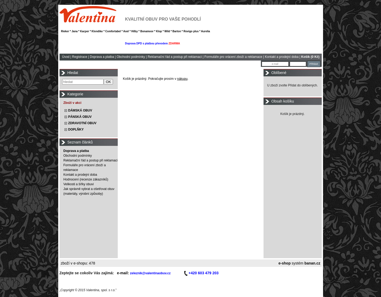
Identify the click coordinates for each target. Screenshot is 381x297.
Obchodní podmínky (131, 57)
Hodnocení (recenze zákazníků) (86, 179)
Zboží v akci (72, 103)
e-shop (285, 263)
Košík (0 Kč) (310, 57)
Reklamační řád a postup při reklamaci (175, 57)
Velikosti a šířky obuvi (79, 184)
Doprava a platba (102, 57)
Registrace (79, 57)
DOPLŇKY (76, 129)
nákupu (182, 79)
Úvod (66, 57)
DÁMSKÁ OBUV (80, 110)
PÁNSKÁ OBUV (80, 117)
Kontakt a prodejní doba (281, 57)
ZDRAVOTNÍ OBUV (82, 123)
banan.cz (312, 263)
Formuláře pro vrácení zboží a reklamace (233, 57)
